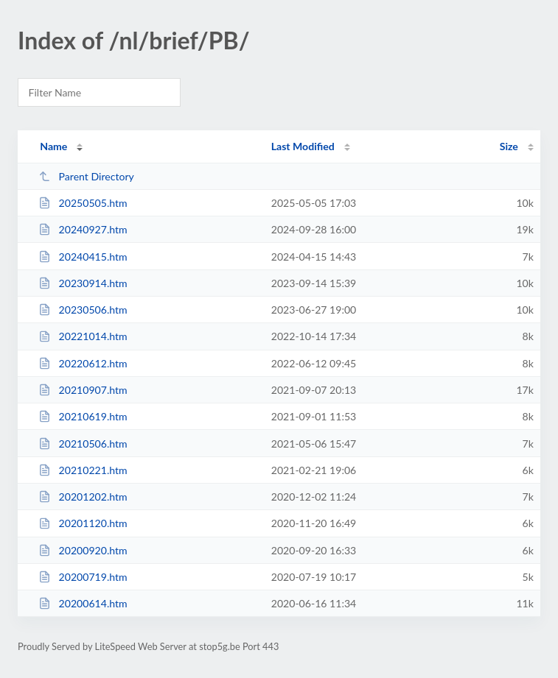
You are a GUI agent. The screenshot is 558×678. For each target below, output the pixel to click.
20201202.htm (82, 496)
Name (53, 146)
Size (509, 146)
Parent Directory (86, 176)
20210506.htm (82, 443)
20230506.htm (82, 309)
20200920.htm (82, 550)
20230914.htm (82, 283)
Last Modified (303, 146)
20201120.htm (82, 523)
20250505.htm (82, 203)
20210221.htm (82, 470)
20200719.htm (82, 577)
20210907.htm (82, 390)
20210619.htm (82, 416)
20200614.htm (82, 603)
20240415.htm (82, 256)
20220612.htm (82, 363)
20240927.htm (82, 229)
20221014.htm (82, 336)
